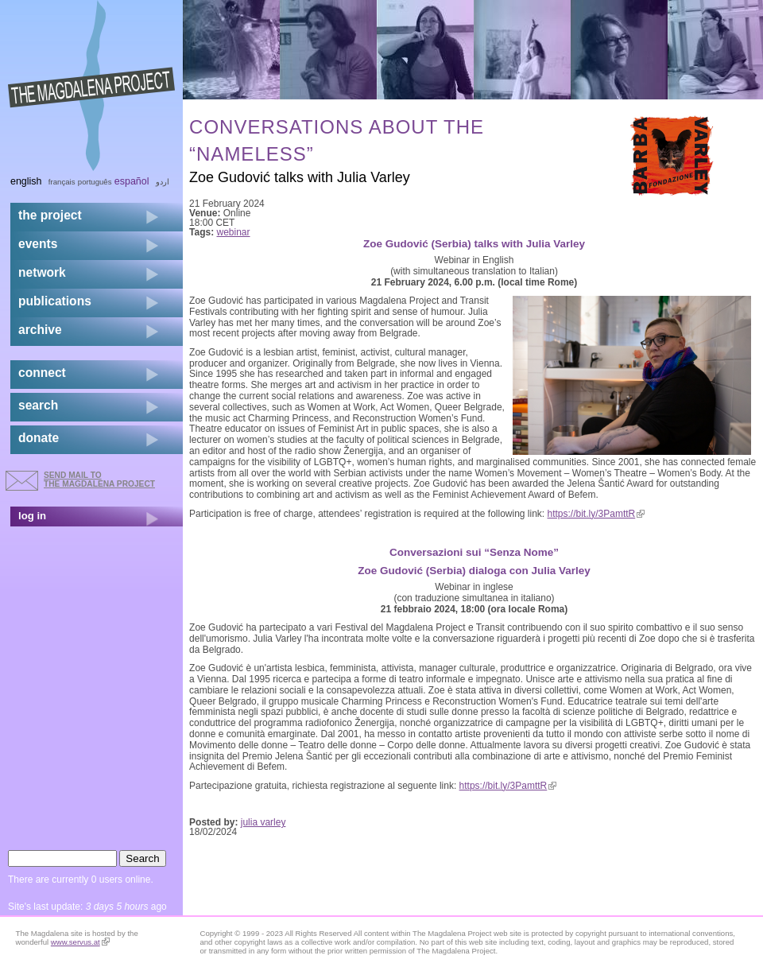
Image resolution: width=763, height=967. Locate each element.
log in (32, 516)
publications (54, 301)
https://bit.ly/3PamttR (596, 513)
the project (50, 215)
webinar (233, 232)
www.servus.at (80, 942)
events (37, 243)
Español (131, 181)
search (38, 405)
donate (38, 438)
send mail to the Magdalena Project (99, 479)
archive (40, 329)
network (42, 272)
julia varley (263, 822)
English (26, 181)
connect (42, 372)
